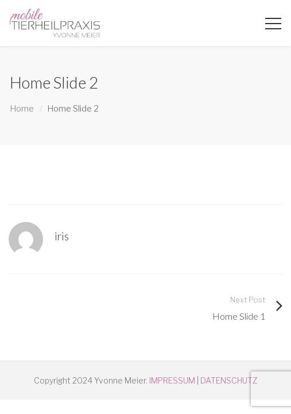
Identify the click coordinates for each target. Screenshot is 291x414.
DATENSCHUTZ (229, 380)
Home (22, 108)
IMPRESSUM (172, 380)
